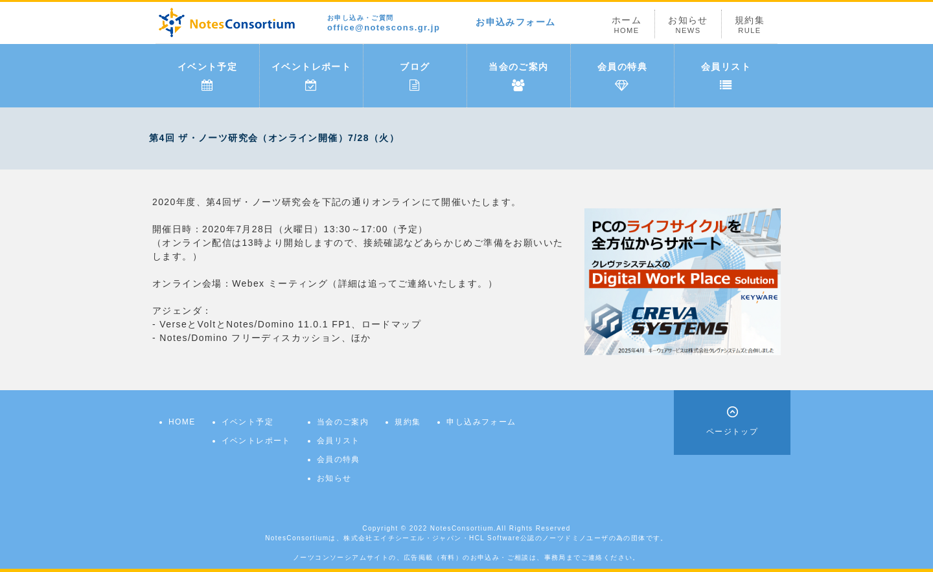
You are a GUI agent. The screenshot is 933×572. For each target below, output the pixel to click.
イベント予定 (207, 76)
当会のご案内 (518, 76)
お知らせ (688, 25)
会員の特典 (622, 76)
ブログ (415, 76)
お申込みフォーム (515, 22)
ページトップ (732, 431)
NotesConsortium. (463, 528)
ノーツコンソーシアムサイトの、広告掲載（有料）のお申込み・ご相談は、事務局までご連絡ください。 (466, 557)
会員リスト (726, 76)
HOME (182, 421)
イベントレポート (311, 76)
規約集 (750, 25)
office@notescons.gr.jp (383, 23)
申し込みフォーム (481, 421)
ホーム (626, 25)
